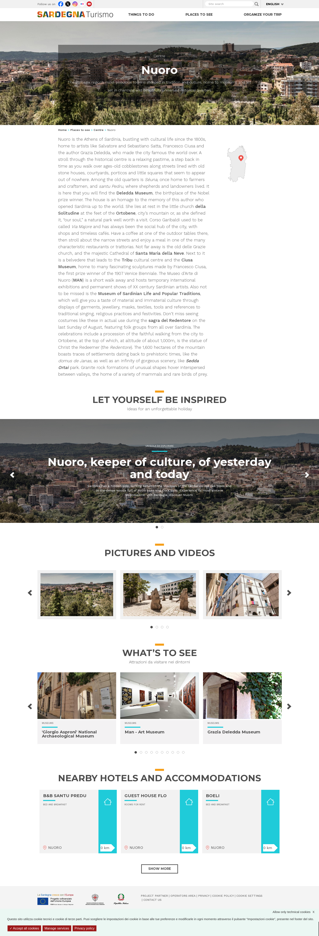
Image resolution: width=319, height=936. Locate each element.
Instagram (75, 3)
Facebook (60, 3)
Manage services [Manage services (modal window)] (57, 928)
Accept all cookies (24, 928)
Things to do (141, 14)
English (272, 4)
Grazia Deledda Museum (234, 732)
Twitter (67, 3)
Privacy (204, 895)
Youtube (89, 3)
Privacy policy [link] (85, 928)
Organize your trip (263, 14)
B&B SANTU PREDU (64, 795)
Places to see (199, 14)
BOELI (213, 795)
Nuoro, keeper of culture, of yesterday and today (159, 468)
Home (62, 130)
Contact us (152, 899)
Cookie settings (249, 895)
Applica (257, 4)
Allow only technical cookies (296, 912)
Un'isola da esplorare (159, 446)
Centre (159, 56)
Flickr (82, 3)
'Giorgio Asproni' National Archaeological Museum (69, 734)
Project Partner (154, 895)
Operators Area (183, 895)
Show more (159, 869)
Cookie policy (223, 895)
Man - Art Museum (144, 732)
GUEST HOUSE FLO (146, 795)
